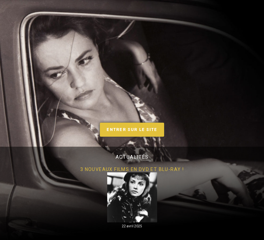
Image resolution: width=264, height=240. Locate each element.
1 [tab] (122, 235)
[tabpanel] (132, 197)
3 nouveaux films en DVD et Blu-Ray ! (132, 169)
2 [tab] (132, 235)
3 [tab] (142, 235)
